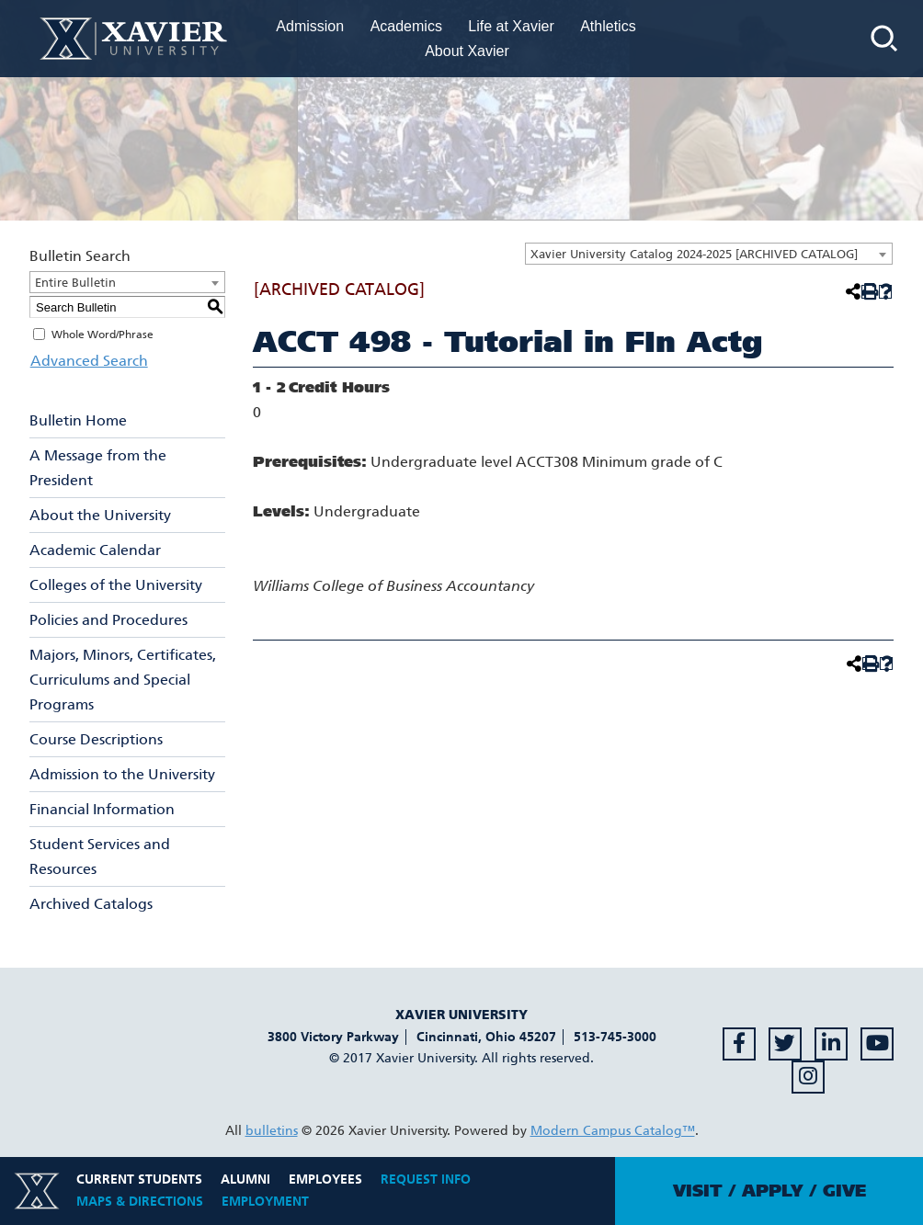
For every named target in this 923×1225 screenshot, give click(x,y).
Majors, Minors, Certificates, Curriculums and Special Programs (122, 679)
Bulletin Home (78, 420)
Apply (772, 1191)
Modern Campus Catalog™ (612, 1131)
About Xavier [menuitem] (467, 51)
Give (844, 1191)
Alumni (245, 1179)
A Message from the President (97, 468)
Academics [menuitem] (406, 26)
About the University (100, 515)
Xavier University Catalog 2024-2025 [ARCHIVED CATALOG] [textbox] (694, 254)
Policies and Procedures (108, 620)
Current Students (139, 1179)
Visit (698, 1191)
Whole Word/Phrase (102, 334)
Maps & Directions (139, 1201)
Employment (265, 1201)
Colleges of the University (115, 585)
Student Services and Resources (99, 856)
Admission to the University (122, 774)
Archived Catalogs (91, 904)
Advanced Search (88, 360)
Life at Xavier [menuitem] (510, 26)
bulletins (271, 1131)
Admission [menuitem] (310, 26)
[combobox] (709, 254)
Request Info (426, 1179)
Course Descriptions (96, 739)
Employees (325, 1179)
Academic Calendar (95, 550)
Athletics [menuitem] (607, 26)
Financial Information (102, 809)
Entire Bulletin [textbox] (75, 282)
